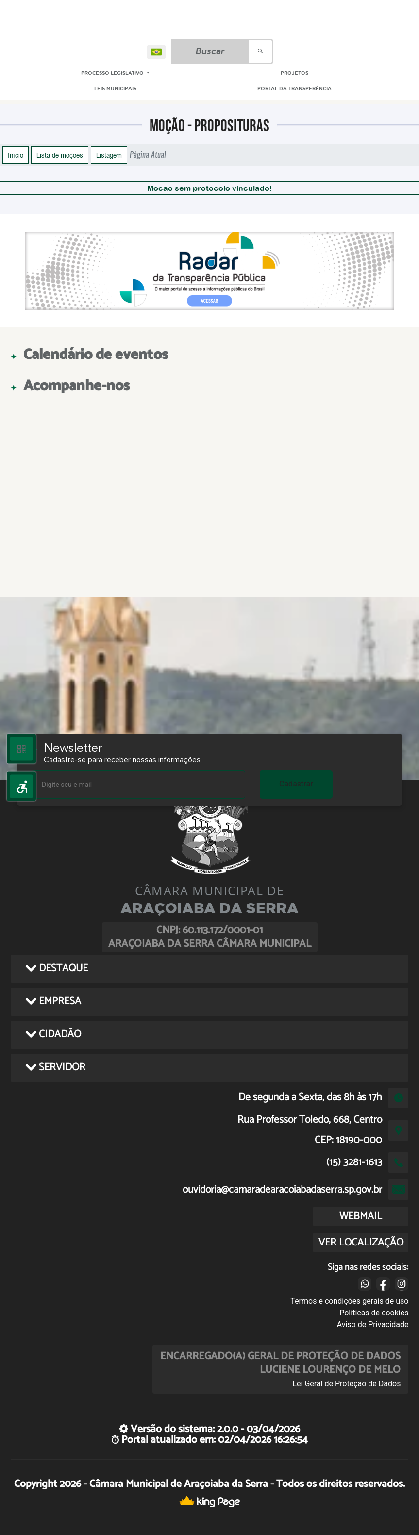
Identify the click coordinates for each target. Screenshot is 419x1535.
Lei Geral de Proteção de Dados (346, 1383)
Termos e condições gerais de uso (349, 1301)
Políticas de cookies (373, 1312)
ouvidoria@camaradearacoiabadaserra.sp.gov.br (282, 1189)
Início (15, 155)
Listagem (109, 155)
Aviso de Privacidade (373, 1324)
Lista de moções (59, 155)
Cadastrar (296, 783)
